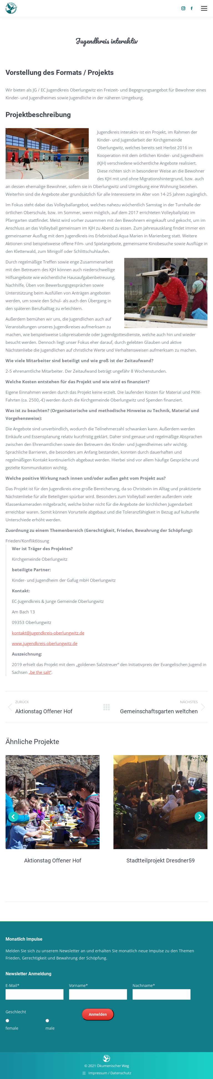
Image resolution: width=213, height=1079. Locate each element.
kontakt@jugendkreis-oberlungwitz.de (48, 633)
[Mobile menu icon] (204, 8)
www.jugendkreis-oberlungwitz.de (44, 643)
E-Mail (12, 985)
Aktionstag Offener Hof (52, 860)
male (50, 1028)
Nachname (144, 985)
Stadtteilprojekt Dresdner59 (160, 860)
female (12, 1028)
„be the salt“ (40, 672)
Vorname (78, 985)
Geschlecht (16, 1011)
